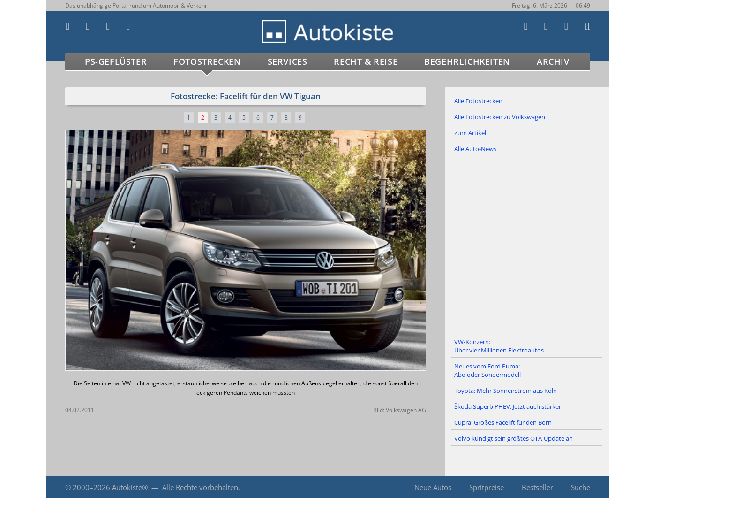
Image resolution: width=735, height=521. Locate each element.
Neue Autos (432, 487)
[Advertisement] (527, 245)
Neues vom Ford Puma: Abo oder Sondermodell (487, 370)
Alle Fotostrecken (478, 101)
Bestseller (537, 487)
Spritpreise (486, 487)
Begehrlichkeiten (467, 61)
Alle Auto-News (475, 149)
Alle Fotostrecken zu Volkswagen (499, 117)
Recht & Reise (366, 61)
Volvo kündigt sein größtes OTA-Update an (513, 438)
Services (288, 61)
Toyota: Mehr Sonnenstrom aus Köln (505, 390)
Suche (580, 487)
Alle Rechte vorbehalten (200, 487)
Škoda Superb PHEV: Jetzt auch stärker (507, 406)
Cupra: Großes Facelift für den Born (503, 422)
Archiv (553, 61)
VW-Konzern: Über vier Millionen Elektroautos (499, 345)
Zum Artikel (470, 133)
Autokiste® (130, 487)
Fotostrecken (206, 61)
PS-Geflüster (116, 61)
